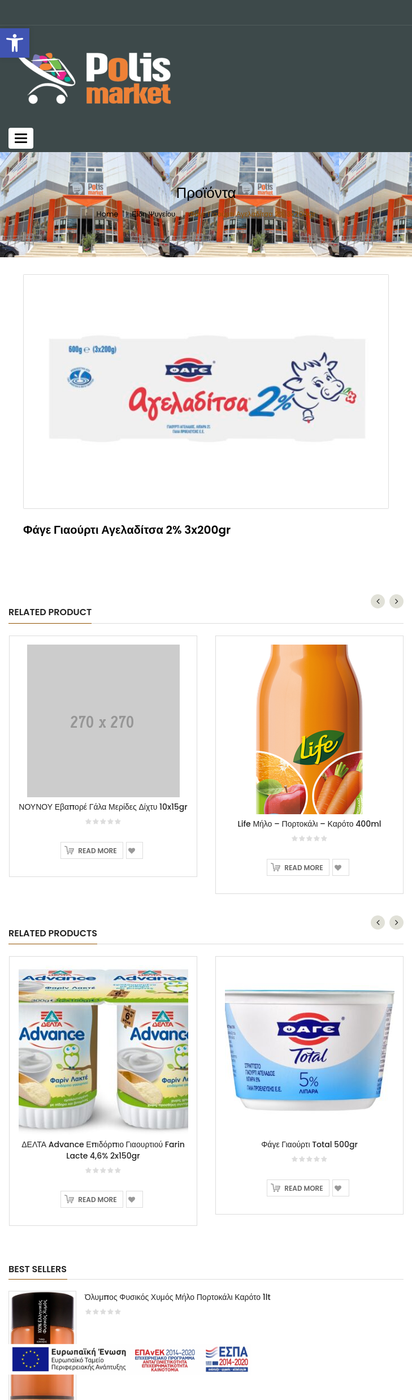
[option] (206, 392)
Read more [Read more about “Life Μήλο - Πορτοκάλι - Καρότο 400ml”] (303, 802)
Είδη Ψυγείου (153, 214)
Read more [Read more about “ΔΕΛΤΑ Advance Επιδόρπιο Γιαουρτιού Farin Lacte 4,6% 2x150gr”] (97, 1134)
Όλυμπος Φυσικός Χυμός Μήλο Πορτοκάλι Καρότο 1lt (178, 1231)
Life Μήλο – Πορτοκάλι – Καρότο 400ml (309, 758)
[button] (14, 43)
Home (108, 214)
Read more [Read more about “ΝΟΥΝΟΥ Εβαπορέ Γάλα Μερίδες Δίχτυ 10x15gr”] (97, 785)
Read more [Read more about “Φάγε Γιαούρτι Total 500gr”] (303, 1122)
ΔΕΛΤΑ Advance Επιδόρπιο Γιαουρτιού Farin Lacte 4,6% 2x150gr (102, 1084)
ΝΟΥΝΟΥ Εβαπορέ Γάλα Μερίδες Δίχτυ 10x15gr (103, 741)
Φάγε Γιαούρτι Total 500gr (309, 1078)
